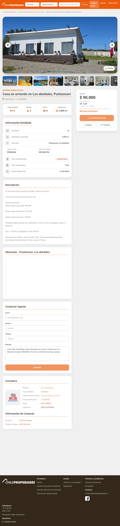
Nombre (8, 323)
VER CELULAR (24, 424)
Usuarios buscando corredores (48, 486)
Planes (39, 482)
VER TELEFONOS (47, 407)
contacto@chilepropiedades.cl (96, 493)
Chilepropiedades (9, 12)
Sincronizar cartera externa (47, 493)
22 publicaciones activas (50, 396)
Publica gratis (94, 4)
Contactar (37, 367)
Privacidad (89, 486)
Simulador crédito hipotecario (13, 515)
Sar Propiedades (47, 388)
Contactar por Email (97, 118)
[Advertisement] (37, 450)
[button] (7, 45)
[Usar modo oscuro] (9, 522)
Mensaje (8, 344)
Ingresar (103, 3)
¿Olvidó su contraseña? (72, 482)
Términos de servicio (93, 482)
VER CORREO (46, 403)
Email (7, 313)
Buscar (85, 4)
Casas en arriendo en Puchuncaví (31, 12)
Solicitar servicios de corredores (49, 490)
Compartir (105, 125)
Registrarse (113, 3)
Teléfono (8, 334)
